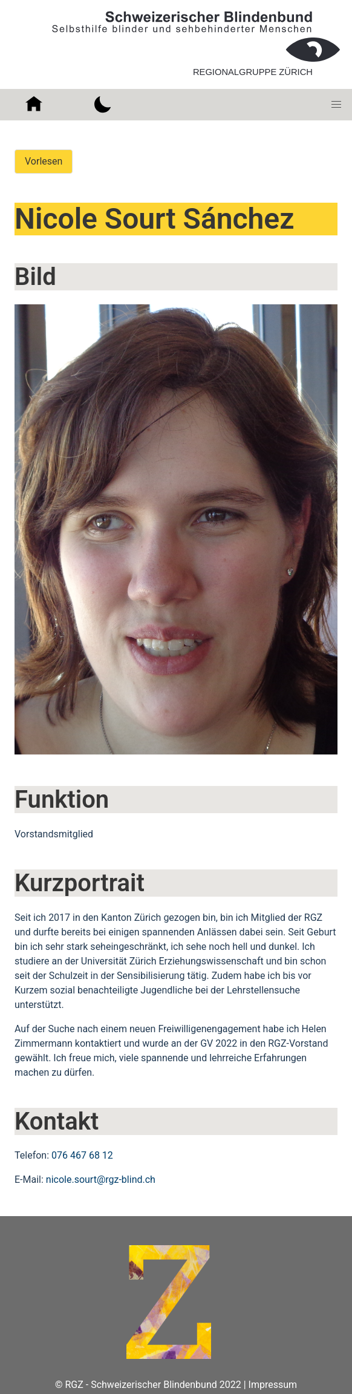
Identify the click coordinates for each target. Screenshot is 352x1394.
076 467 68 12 (82, 1155)
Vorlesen (43, 161)
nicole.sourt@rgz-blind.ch (100, 1179)
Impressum (273, 1384)
